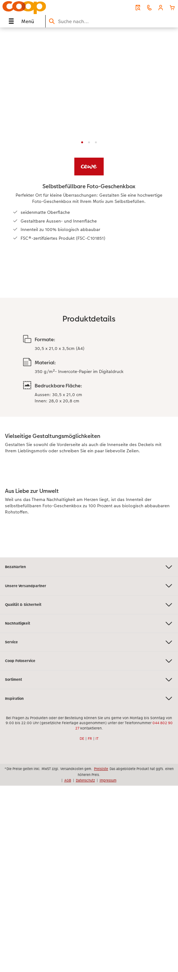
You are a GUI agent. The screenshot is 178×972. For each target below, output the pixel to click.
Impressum (108, 780)
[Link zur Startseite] (36, 7)
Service (89, 642)
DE (82, 738)
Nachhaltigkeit (89, 623)
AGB (67, 780)
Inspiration (89, 698)
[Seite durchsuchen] (112, 21)
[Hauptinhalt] (89, 292)
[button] (160, 7)
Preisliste (101, 768)
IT (97, 738)
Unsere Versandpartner (89, 586)
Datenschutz (85, 780)
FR (90, 738)
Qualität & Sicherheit (89, 605)
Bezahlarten (89, 567)
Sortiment (89, 679)
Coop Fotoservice (89, 661)
